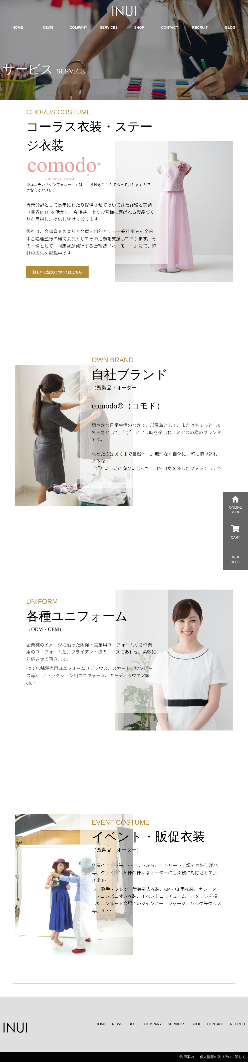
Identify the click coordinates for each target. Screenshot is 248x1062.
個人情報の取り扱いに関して (222, 1057)
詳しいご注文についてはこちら (57, 272)
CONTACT (215, 1024)
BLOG (133, 1024)
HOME (101, 1024)
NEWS (117, 1024)
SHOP (196, 1024)
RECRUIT (237, 1024)
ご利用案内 (185, 1057)
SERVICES (176, 1024)
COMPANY (153, 1024)
